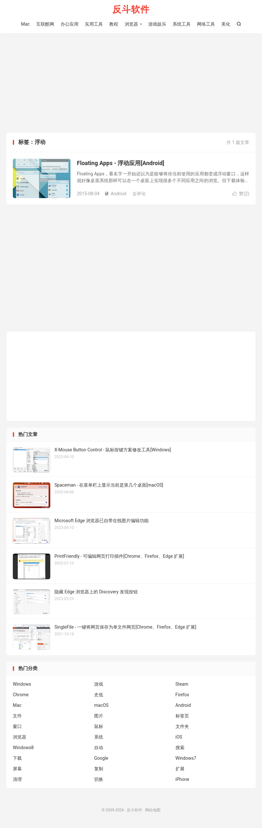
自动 (98, 747)
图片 (98, 715)
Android (115, 193)
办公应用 (69, 24)
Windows (22, 684)
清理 (17, 779)
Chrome (21, 694)
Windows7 (186, 758)
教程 (113, 24)
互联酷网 (45, 24)
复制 (98, 768)
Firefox (182, 694)
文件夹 (182, 726)
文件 (17, 715)
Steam (182, 684)
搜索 (180, 747)
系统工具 (182, 24)
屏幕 (17, 768)
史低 (98, 694)
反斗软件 (131, 10)
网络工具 (206, 24)
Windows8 (23, 747)
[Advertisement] (131, 85)
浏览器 (131, 24)
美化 (225, 24)
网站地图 (152, 810)
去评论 (139, 193)
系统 (98, 737)
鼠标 (98, 726)
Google (101, 758)
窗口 (17, 726)
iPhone (182, 779)
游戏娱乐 (157, 24)
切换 (98, 779)
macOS (101, 705)
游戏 (98, 684)
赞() (241, 193)
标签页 (182, 715)
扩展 (180, 768)
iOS (179, 737)
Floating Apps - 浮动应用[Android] (120, 163)
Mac (25, 24)
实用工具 (94, 24)
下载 (17, 758)
